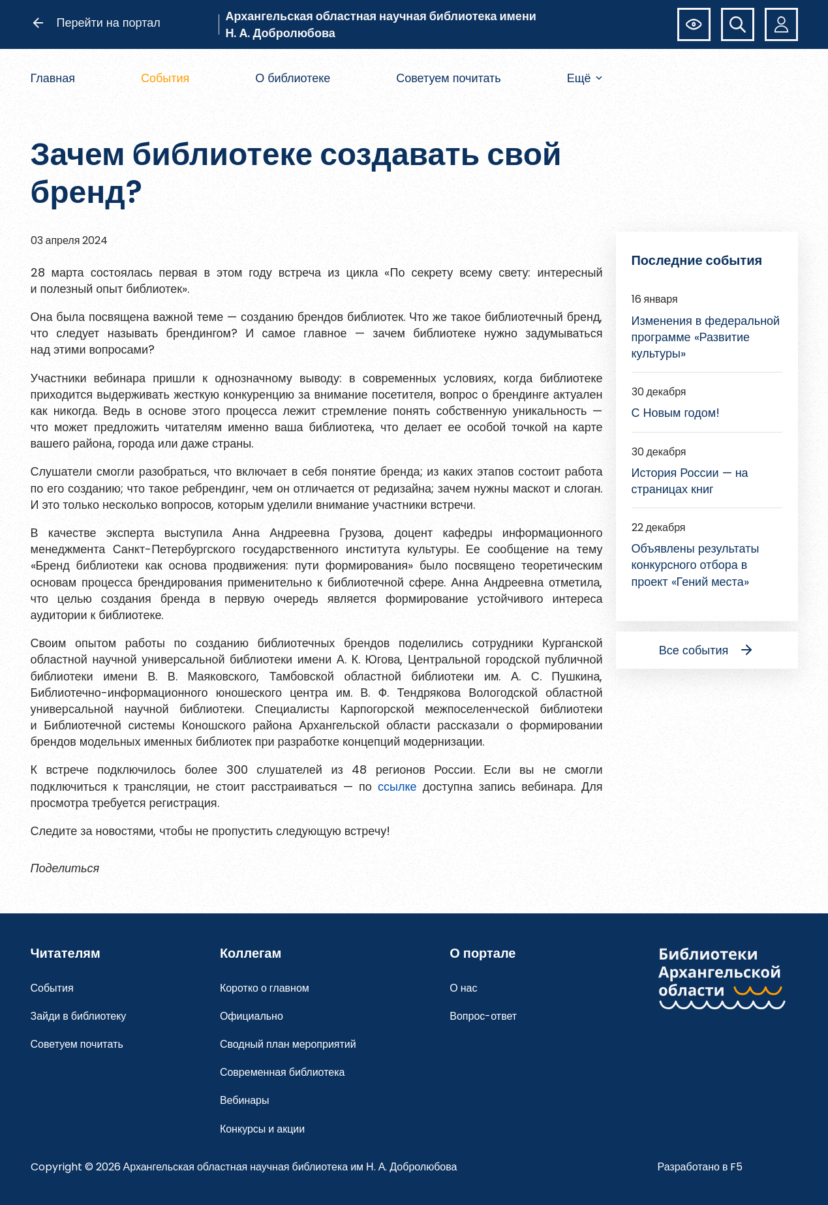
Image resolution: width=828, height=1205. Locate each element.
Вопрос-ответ (483, 1016)
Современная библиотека (282, 1072)
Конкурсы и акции (262, 1128)
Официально (251, 1016)
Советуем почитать (448, 78)
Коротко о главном (264, 988)
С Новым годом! (676, 412)
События (165, 78)
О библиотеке (292, 78)
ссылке (397, 786)
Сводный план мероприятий (288, 1044)
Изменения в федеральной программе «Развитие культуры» (706, 337)
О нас (463, 988)
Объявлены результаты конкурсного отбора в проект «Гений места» (695, 564)
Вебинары (244, 1100)
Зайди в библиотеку (79, 1016)
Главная (53, 78)
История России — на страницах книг (690, 481)
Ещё (585, 78)
